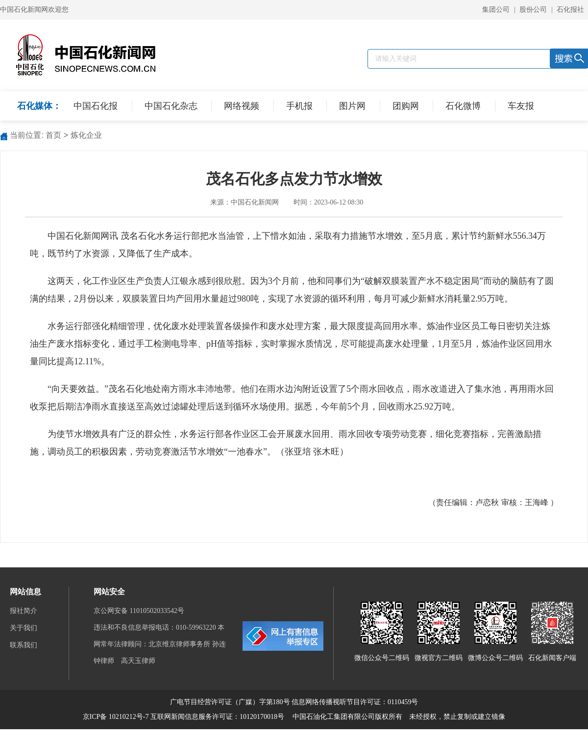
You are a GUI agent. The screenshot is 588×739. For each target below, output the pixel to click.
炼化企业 (86, 135)
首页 (53, 135)
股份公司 (533, 9)
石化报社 (570, 9)
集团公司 (496, 9)
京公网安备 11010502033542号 (140, 610)
